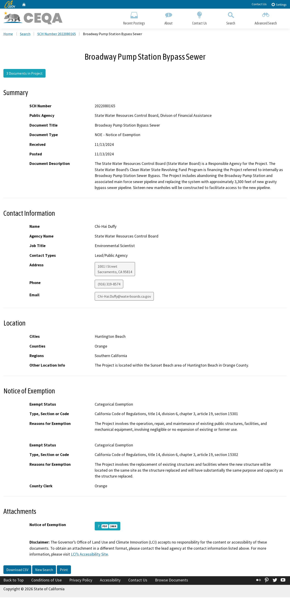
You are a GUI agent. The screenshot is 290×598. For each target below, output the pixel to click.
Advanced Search (265, 17)
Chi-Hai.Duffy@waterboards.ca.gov (124, 296)
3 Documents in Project (24, 73)
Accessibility (110, 580)
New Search (44, 570)
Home (8, 34)
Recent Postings (134, 17)
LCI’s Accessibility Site (89, 554)
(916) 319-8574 (109, 284)
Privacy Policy (80, 580)
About (168, 17)
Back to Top (13, 580)
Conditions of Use (46, 580)
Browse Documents (171, 580)
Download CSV (17, 570)
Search (231, 17)
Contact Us (259, 4)
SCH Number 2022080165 (56, 34)
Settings (278, 4)
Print (64, 570)
